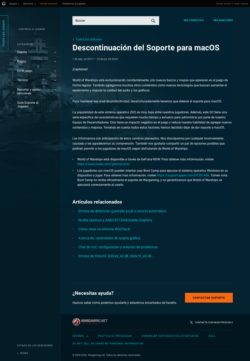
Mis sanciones (223, 20)
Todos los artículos (89, 39)
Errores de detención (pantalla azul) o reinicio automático (122, 211)
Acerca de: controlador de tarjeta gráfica (109, 238)
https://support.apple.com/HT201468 (183, 175)
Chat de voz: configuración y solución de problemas (118, 247)
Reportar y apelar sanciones (29, 91)
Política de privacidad (115, 335)
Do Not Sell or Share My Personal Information (107, 343)
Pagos (21, 61)
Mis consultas (194, 20)
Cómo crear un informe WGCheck (104, 229)
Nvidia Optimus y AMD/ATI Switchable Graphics (115, 220)
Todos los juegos (3, 33)
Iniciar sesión (223, 3)
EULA (212, 335)
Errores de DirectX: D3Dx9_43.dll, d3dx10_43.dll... (116, 256)
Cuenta (22, 52)
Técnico (22, 80)
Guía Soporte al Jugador (27, 104)
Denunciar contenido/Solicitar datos (170, 335)
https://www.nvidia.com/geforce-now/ (103, 164)
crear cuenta (241, 3)
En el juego (24, 71)
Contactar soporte (209, 297)
